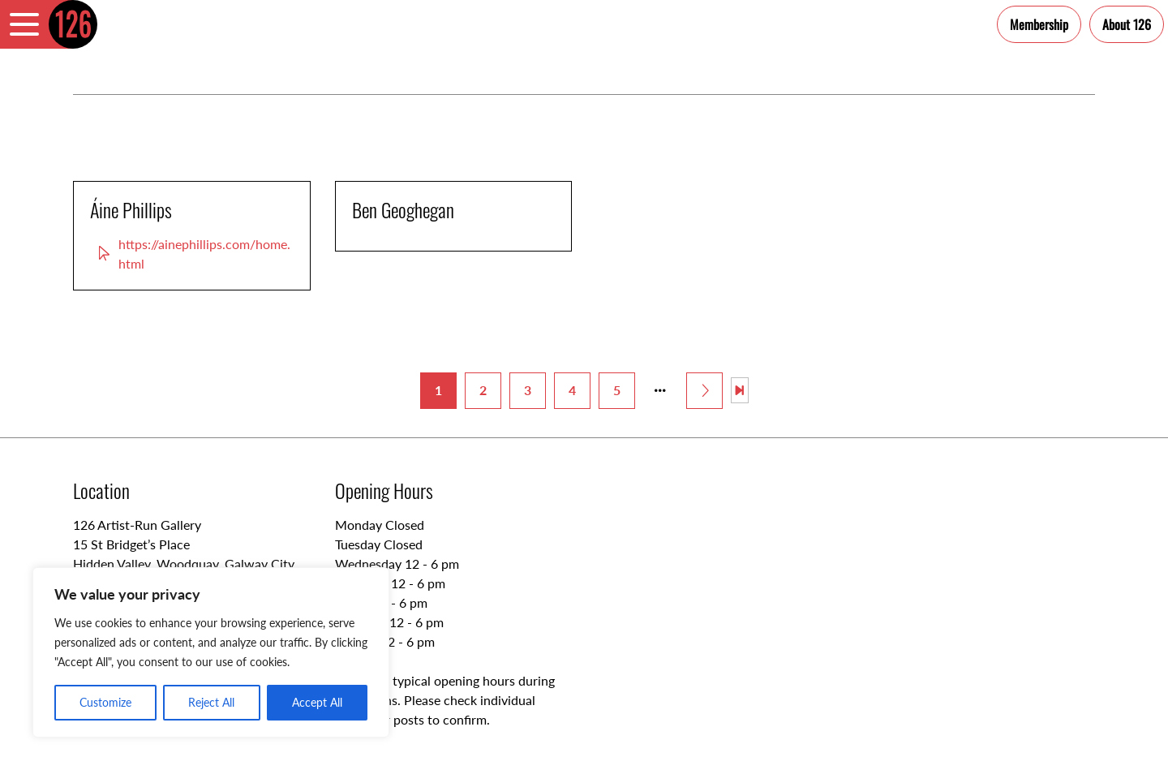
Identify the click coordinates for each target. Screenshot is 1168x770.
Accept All (317, 702)
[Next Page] (704, 390)
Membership (1039, 24)
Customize (105, 702)
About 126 (1126, 24)
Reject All (211, 702)
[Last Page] (740, 390)
